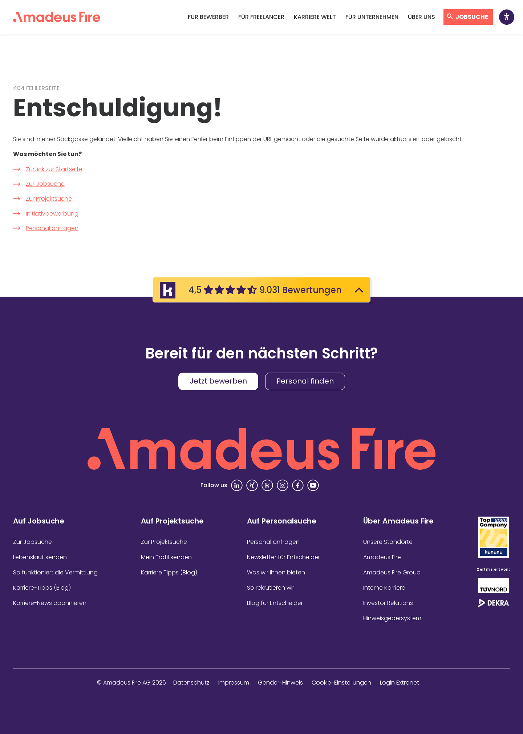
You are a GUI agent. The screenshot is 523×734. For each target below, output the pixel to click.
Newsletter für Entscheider (283, 557)
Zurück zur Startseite (54, 169)
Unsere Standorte (388, 542)
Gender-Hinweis (280, 682)
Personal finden (305, 381)
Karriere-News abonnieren (49, 603)
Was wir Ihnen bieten (276, 572)
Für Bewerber (208, 17)
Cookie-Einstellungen (341, 682)
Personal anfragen (52, 228)
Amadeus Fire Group (392, 572)
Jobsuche (471, 17)
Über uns (421, 17)
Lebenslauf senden (40, 557)
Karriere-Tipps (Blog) (42, 587)
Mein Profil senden (166, 557)
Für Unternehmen (371, 17)
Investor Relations (388, 603)
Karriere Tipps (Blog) (169, 572)
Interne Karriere (384, 587)
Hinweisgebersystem (392, 618)
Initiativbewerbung (52, 213)
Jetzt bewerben (218, 381)
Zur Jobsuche (45, 184)
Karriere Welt (315, 17)
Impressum (233, 682)
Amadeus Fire (382, 557)
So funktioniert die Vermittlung (55, 572)
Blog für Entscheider (275, 603)
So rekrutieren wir (270, 587)
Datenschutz (191, 682)
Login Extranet (399, 682)
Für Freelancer (261, 17)
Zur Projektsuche (49, 198)
